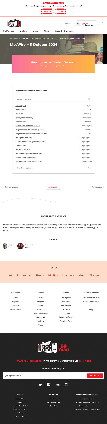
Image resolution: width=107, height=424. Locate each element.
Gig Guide (66, 309)
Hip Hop (53, 275)
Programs (40, 301)
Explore (41, 292)
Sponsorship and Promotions (87, 394)
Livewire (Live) (21, 106)
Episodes (15, 305)
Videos (40, 325)
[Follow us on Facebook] (48, 385)
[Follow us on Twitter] (40, 384)
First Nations (24, 275)
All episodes (53, 187)
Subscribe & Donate (91, 292)
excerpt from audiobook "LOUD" (28, 126)
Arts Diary (66, 313)
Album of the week (41, 313)
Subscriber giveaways (91, 301)
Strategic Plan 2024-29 (20, 406)
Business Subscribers (87, 406)
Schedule (41, 298)
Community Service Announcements (87, 409)
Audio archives (15, 309)
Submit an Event (66, 321)
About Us (20, 394)
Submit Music (53, 406)
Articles (41, 321)
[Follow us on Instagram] (66, 385)
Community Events (66, 317)
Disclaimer (20, 413)
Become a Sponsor (87, 399)
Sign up (94, 376)
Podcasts (41, 305)
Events (66, 292)
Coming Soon (66, 298)
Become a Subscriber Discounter (87, 402)
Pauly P (65, 39)
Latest (16, 298)
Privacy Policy (20, 416)
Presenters (41, 309)
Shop (91, 310)
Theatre (94, 275)
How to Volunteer (53, 399)
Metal (81, 275)
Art (10, 275)
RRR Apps (85, 360)
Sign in (67, 23)
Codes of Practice (20, 409)
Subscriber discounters (91, 298)
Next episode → (98, 187)
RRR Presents (66, 305)
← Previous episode (10, 187)
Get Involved (53, 394)
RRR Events (66, 301)
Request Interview (53, 402)
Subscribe (47, 11)
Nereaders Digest (78, 39)
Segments (15, 301)
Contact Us (20, 399)
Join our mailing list (53, 368)
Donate (60, 11)
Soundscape (41, 317)
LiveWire (24, 39)
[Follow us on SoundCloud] (58, 385)
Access (20, 402)
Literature (68, 275)
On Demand (15, 292)
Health (40, 275)
